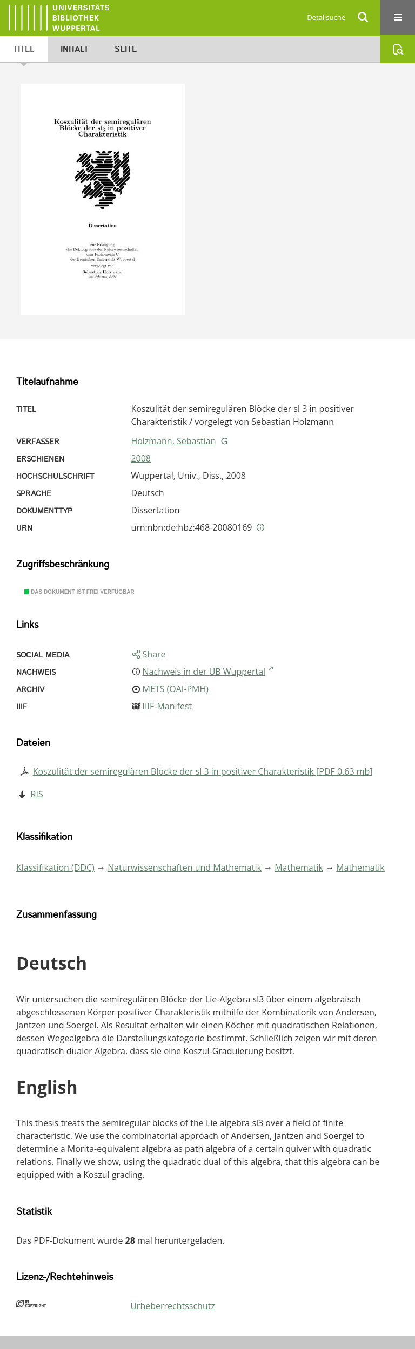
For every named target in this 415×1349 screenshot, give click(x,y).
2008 (141, 458)
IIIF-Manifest (167, 706)
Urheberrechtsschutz (172, 1306)
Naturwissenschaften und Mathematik (185, 867)
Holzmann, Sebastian (173, 441)
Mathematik (299, 867)
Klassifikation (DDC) (55, 867)
